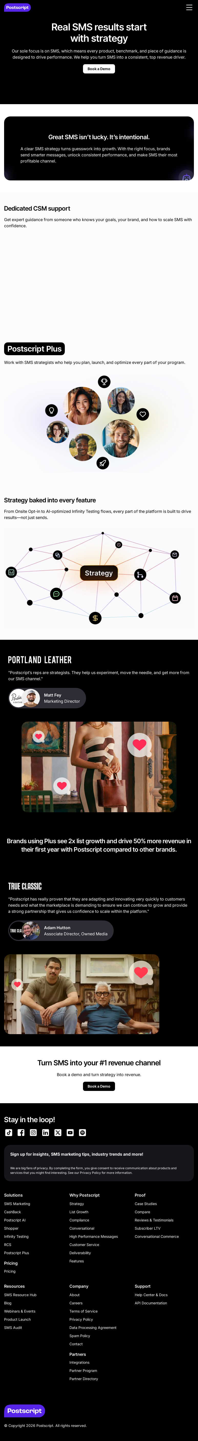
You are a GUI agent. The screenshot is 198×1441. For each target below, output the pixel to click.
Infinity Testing (16, 1236)
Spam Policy (79, 1336)
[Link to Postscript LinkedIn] (45, 1133)
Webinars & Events (19, 1311)
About (74, 1295)
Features (76, 1261)
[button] (189, 7)
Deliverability (80, 1253)
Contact (76, 1344)
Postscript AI (15, 1220)
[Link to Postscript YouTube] (70, 1133)
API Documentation (151, 1303)
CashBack (12, 1212)
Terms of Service (83, 1311)
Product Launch (17, 1319)
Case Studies (146, 1203)
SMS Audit (13, 1327)
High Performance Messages (93, 1236)
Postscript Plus (16, 1253)
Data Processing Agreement (93, 1327)
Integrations (79, 1362)
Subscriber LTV (148, 1228)
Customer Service (84, 1244)
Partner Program (83, 1370)
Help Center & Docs (151, 1295)
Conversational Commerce (157, 1236)
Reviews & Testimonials (154, 1220)
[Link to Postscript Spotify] (82, 1133)
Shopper (11, 1228)
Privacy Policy (81, 1319)
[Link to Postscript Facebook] (21, 1133)
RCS (7, 1244)
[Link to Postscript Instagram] (33, 1133)
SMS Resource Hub (20, 1295)
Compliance (79, 1220)
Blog (8, 1303)
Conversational (81, 1228)
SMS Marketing (17, 1203)
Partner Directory (83, 1379)
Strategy (76, 1203)
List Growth (78, 1212)
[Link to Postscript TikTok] (8, 1133)
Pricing (10, 1271)
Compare (142, 1212)
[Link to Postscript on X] (57, 1133)
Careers (75, 1303)
